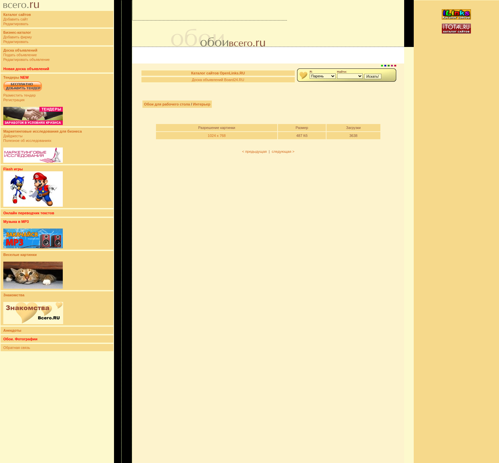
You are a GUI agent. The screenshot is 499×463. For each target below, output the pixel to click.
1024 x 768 (217, 136)
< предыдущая (254, 151)
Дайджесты (12, 136)
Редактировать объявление (26, 60)
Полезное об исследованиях (27, 141)
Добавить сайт (15, 19)
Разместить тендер (19, 95)
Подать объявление (20, 55)
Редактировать (15, 24)
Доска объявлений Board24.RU (218, 80)
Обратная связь (16, 348)
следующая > (283, 151)
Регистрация (13, 100)
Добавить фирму (17, 37)
